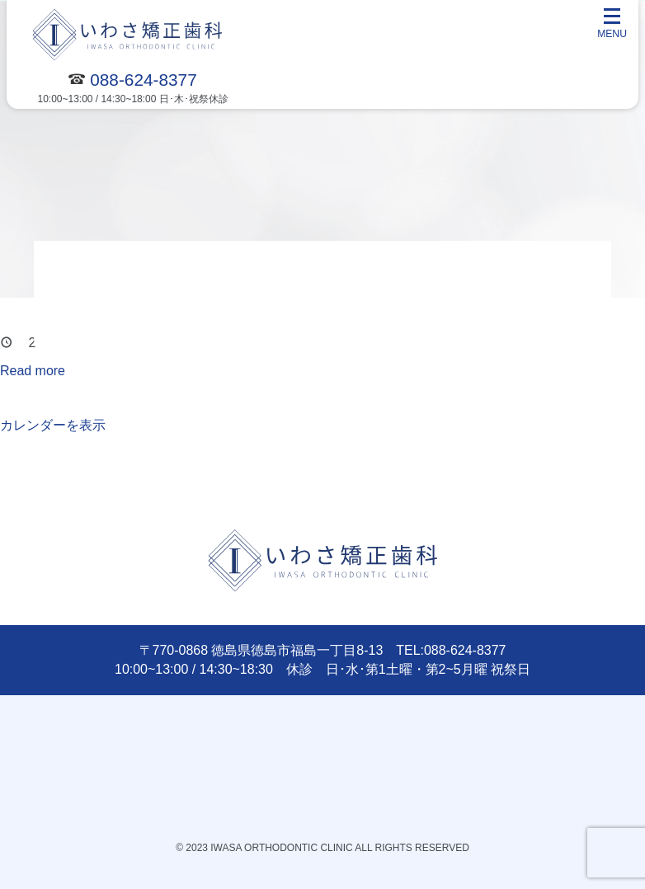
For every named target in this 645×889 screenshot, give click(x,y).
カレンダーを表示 (53, 425)
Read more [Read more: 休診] (32, 371)
